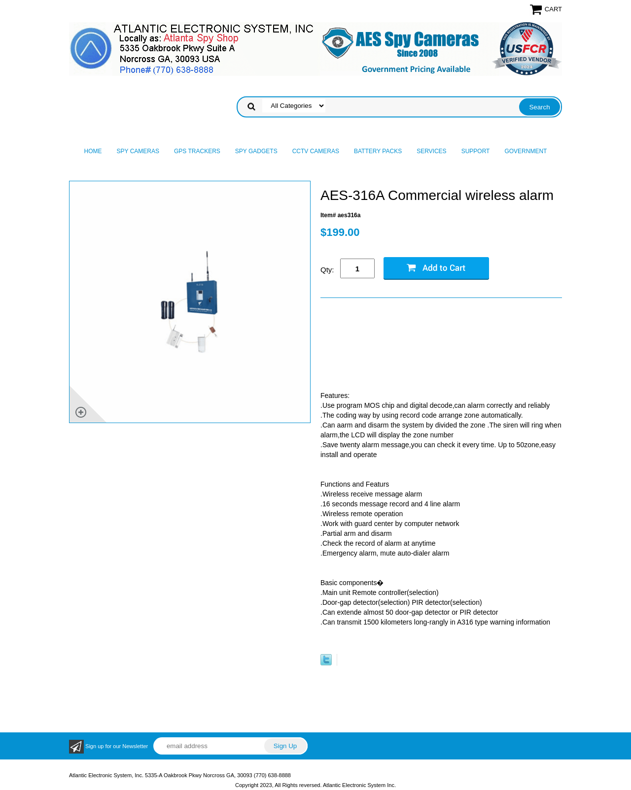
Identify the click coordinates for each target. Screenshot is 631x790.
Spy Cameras (138, 151)
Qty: (327, 269)
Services (431, 151)
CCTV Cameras (315, 151)
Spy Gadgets (256, 151)
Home (93, 151)
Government (525, 151)
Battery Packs (378, 151)
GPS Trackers (197, 151)
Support (475, 151)
